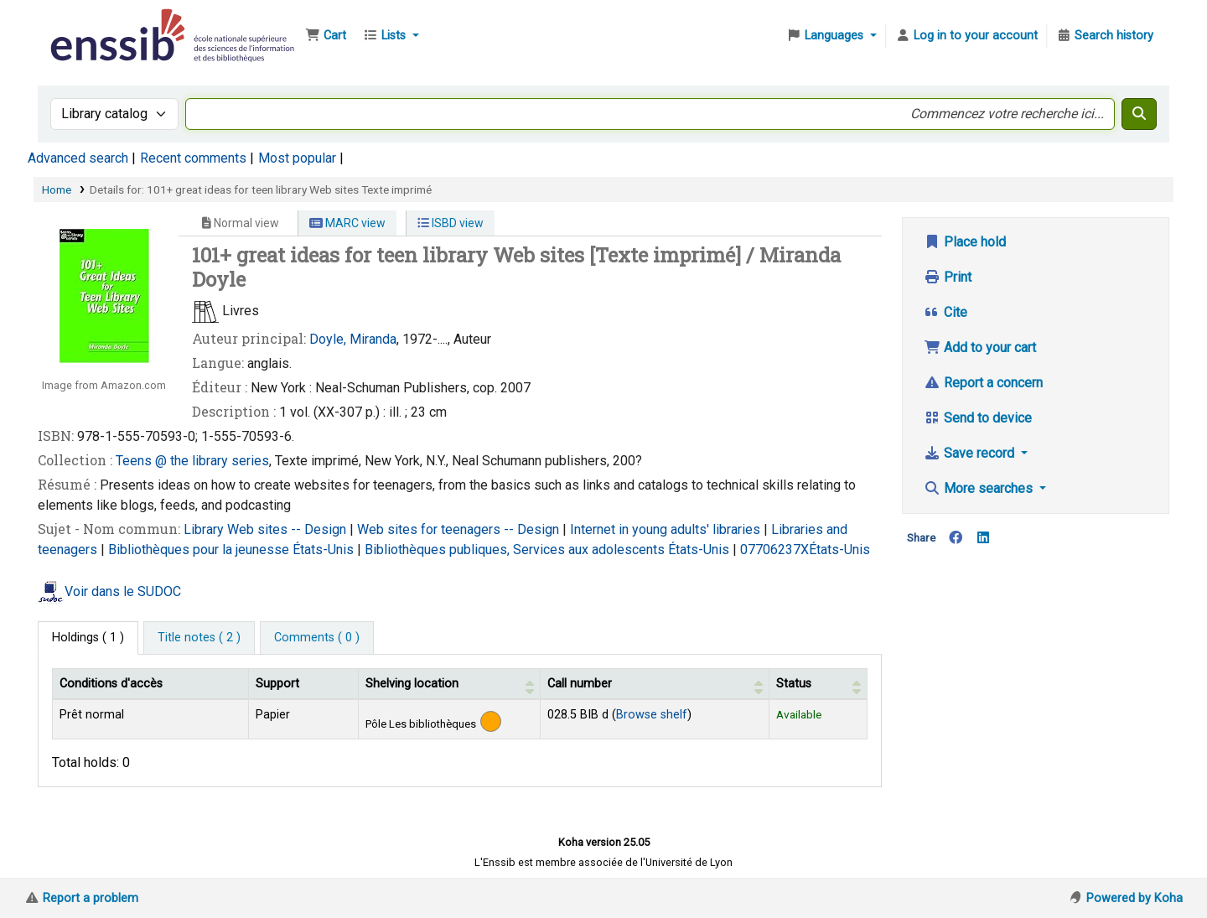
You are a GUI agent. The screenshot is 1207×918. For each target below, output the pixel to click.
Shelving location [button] (411, 684)
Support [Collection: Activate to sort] (277, 684)
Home (56, 189)
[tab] (199, 638)
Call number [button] (579, 684)
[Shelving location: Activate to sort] (450, 683)
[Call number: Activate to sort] (654, 683)
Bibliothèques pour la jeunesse (200, 550)
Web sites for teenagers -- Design (459, 529)
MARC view (347, 223)
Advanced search (78, 158)
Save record (971, 453)
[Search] (1139, 114)
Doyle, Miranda (352, 339)
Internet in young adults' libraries (667, 529)
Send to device (978, 418)
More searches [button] (980, 488)
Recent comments (193, 158)
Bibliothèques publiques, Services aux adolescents (516, 550)
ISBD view (450, 223)
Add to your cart (980, 347)
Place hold (965, 242)
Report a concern (983, 383)
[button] (325, 36)
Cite (945, 312)
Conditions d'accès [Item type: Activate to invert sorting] (111, 684)
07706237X (774, 550)
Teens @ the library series (192, 461)
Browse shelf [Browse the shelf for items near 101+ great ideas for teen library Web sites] (651, 715)
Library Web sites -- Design (267, 529)
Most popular (297, 158)
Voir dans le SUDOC (123, 591)
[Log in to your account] (966, 36)
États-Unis (325, 550)
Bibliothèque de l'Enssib (89, 23)
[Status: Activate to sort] (818, 683)
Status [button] (793, 684)
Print (947, 277)
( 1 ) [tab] (88, 637)
